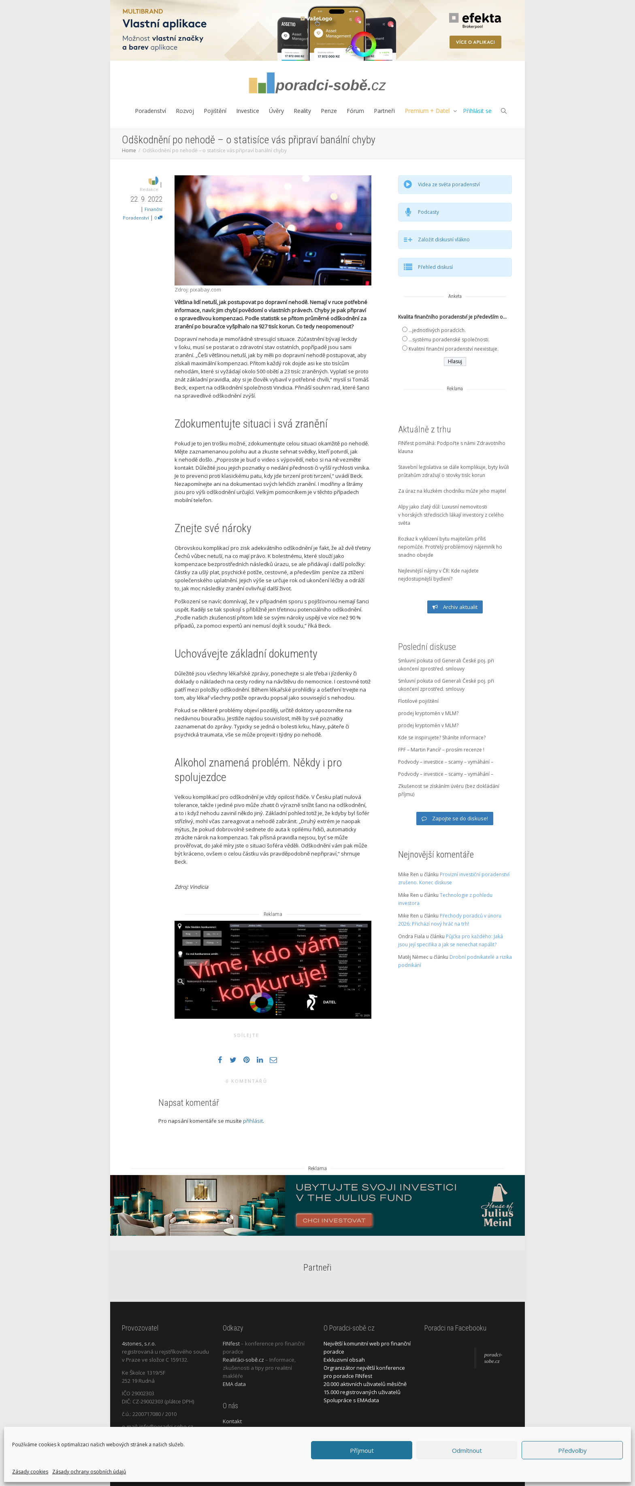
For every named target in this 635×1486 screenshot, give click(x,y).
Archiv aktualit (455, 607)
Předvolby (572, 1450)
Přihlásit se (477, 111)
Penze (329, 111)
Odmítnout (467, 1450)
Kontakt (232, 1421)
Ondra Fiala (411, 936)
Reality (302, 111)
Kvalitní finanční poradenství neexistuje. (454, 348)
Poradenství (150, 111)
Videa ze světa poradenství (449, 184)
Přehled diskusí (435, 267)
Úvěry (276, 111)
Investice (247, 111)
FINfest (231, 1343)
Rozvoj (185, 111)
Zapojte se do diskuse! (455, 818)
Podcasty (428, 212)
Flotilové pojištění (418, 701)
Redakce (149, 189)
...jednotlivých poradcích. (437, 330)
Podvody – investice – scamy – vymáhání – (445, 761)
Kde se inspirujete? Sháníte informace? (442, 737)
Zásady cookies (30, 1471)
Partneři (384, 111)
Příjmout (362, 1450)
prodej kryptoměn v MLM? (428, 713)
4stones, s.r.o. (139, 1343)
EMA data (234, 1384)
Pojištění (215, 111)
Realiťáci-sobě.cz (243, 1359)
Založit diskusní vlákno (444, 239)
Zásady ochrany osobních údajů (89, 1471)
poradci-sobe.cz (493, 1358)
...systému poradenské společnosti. (449, 339)
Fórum (355, 111)
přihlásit (253, 1120)
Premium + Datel (428, 111)
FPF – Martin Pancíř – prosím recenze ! (441, 749)
